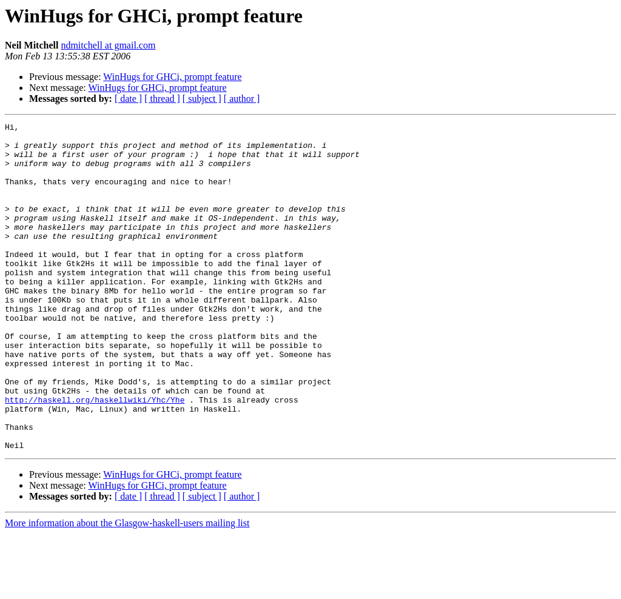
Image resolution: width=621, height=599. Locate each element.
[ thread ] (162, 98)
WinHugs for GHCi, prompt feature (172, 77)
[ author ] (242, 98)
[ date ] (128, 98)
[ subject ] (202, 98)
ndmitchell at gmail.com (108, 45)
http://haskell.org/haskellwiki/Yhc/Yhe (94, 455)
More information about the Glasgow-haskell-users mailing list (127, 588)
